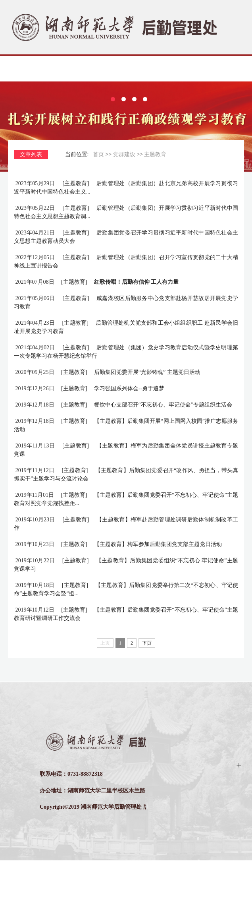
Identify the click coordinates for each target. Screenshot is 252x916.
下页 (147, 698)
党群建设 (124, 210)
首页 (98, 210)
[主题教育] (75, 239)
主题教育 (155, 210)
